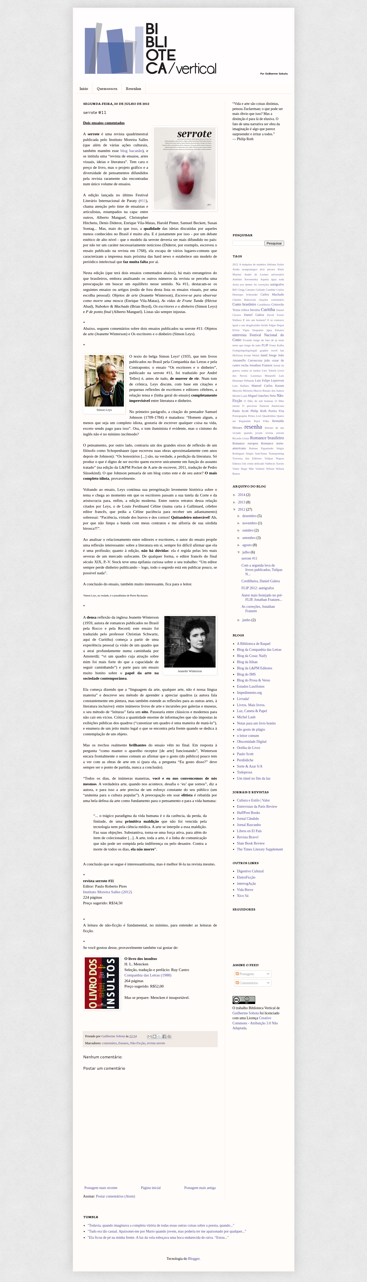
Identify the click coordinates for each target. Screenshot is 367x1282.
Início (84, 88)
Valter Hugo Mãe (243, 468)
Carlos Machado (272, 294)
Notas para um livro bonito (256, 723)
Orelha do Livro (248, 748)
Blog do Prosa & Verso (253, 680)
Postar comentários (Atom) (115, 1196)
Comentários (247, 983)
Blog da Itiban (247, 662)
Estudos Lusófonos (250, 686)
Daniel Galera (254, 315)
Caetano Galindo (255, 289)
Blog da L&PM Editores (254, 668)
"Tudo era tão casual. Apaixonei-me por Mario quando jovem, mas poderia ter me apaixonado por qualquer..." (167, 1231)
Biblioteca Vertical (262, 1008)
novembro (250, 523)
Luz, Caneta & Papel (252, 711)
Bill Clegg (239, 289)
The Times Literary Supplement (260, 849)
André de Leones (256, 274)
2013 (242, 502)
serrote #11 (249, 558)
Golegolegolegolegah (245, 350)
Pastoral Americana (272, 405)
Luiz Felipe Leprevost (269, 380)
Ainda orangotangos (245, 269)
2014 (242, 495)
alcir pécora (267, 269)
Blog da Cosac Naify (252, 656)
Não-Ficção (137, 1043)
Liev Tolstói (269, 370)
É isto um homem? (254, 320)
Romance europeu (245, 443)
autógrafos (277, 284)
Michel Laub (240, 395)
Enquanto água (262, 330)
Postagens (245, 974)
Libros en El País (249, 831)
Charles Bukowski (244, 299)
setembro (249, 538)
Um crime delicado (253, 463)
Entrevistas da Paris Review (257, 806)
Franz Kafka (276, 345)
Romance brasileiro (267, 437)
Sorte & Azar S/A (249, 766)
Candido (271, 289)
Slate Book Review (251, 843)
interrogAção (246, 883)
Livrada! (243, 699)
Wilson (270, 468)
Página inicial (151, 1188)
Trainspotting (276, 453)
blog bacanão (131, 150)
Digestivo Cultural (250, 871)
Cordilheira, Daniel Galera (260, 581)
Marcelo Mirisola (243, 390)
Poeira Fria (276, 411)
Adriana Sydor (275, 264)
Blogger (193, 1259)
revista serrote (156, 1043)
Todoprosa (244, 772)
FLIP (265, 345)
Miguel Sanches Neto (262, 396)
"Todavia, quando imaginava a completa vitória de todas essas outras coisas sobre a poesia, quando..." (161, 1225)
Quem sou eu (107, 88)
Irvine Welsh (251, 355)
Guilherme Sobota (113, 1036)
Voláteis (259, 468)
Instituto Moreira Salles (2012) (107, 892)
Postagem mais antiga (200, 1188)
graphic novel (269, 350)
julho (246, 552)
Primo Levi (254, 415)
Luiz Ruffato (241, 385)
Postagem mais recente (100, 1188)
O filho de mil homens (258, 400)
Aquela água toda (272, 279)
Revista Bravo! (248, 837)
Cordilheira (263, 304)
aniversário (277, 274)
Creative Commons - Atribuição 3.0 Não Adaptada (255, 1023)
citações (263, 299)
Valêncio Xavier (274, 463)
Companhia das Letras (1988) (148, 975)
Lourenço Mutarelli (263, 375)
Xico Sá (243, 896)
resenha (253, 427)
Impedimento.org (249, 693)
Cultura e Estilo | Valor (253, 800)
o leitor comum (248, 736)
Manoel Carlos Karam (268, 385)
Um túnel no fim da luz (253, 778)
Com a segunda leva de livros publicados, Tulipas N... (261, 569)
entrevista (239, 335)
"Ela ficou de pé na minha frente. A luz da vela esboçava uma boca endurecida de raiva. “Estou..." (158, 1237)
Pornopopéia (240, 415)
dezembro (250, 516)
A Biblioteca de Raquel (253, 644)
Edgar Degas (276, 325)
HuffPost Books (248, 813)
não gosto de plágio (251, 729)
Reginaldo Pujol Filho (254, 421)
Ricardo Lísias (241, 438)
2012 (235, 264)
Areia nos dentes (243, 284)
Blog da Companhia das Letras (259, 650)
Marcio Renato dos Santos (268, 390)
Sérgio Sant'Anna (256, 453)
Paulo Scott (241, 411)
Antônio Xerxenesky (245, 279)
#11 (143, 200)
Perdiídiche (245, 760)
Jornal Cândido (248, 819)
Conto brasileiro (244, 304)
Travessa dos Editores (247, 458)
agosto (247, 545)
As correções (261, 284)
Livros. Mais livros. (251, 705)
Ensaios (123, 1043)
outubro (248, 530)
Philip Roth (258, 411)
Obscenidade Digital (252, 742)
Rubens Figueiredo (261, 448)
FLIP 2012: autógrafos (257, 588)
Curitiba (268, 309)
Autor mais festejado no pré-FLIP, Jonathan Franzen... (262, 597)
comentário (109, 1043)
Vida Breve (245, 890)
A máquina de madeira (252, 264)
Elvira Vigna (241, 330)
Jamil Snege (268, 355)
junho (246, 620)
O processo (249, 405)
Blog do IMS (246, 674)
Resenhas (133, 88)
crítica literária (250, 310)
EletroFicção (246, 877)
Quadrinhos (269, 415)
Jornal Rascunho (249, 825)
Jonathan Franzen (260, 365)
